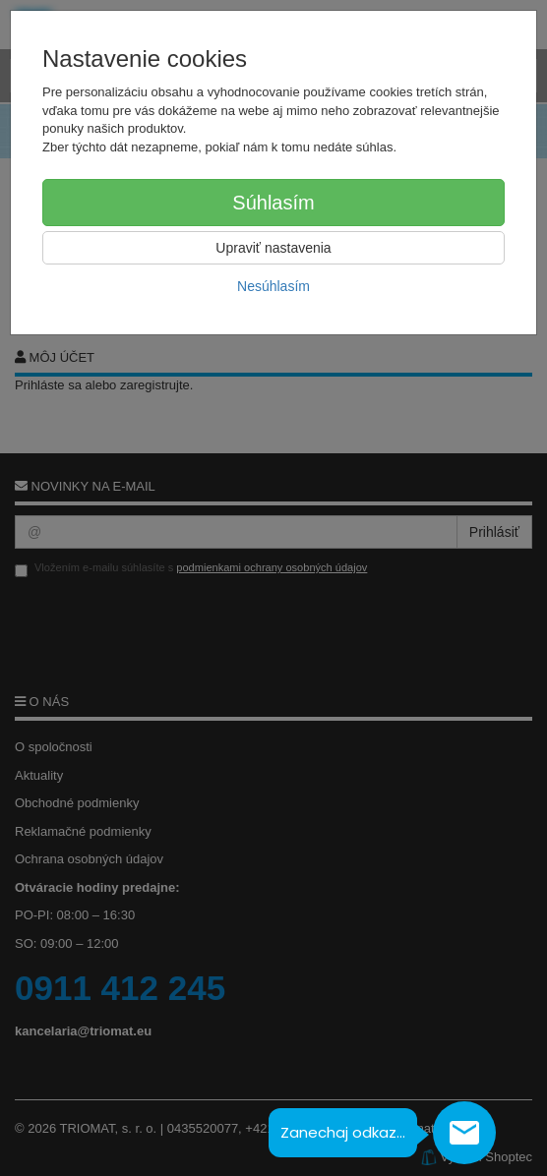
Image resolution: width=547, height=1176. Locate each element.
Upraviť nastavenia (273, 248)
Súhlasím (273, 202)
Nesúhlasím (273, 286)
